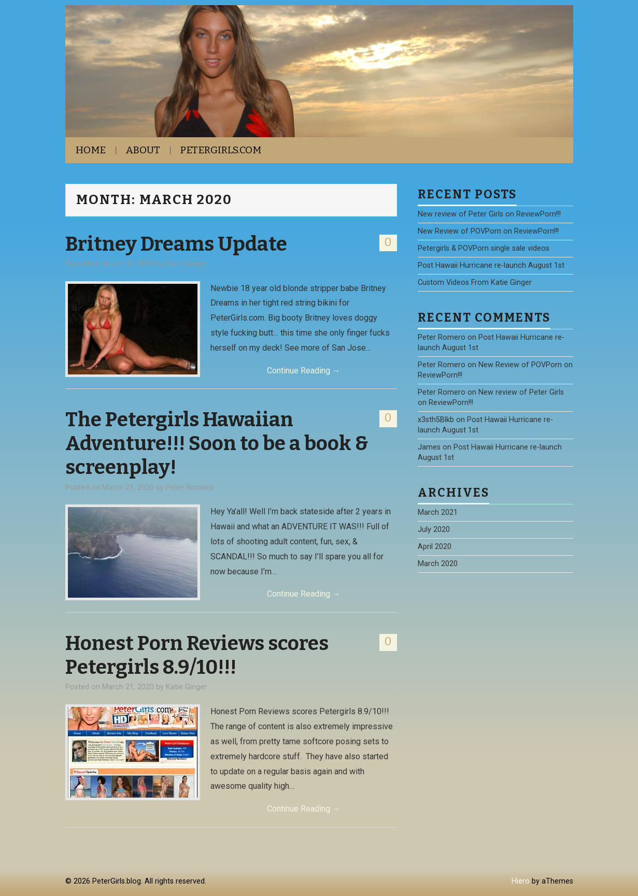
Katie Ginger (186, 263)
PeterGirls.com (220, 150)
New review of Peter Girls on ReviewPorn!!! (489, 214)
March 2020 (438, 563)
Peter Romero (190, 487)
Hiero (521, 881)
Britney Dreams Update (176, 244)
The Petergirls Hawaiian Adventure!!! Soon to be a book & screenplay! (216, 443)
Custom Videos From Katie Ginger (475, 282)
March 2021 (438, 512)
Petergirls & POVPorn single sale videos (483, 248)
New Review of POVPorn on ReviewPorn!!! (488, 231)
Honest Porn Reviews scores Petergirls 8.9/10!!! (197, 655)
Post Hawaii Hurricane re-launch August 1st (491, 265)
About (143, 150)
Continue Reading (304, 370)
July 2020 (434, 529)
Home (91, 150)
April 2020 (434, 546)
